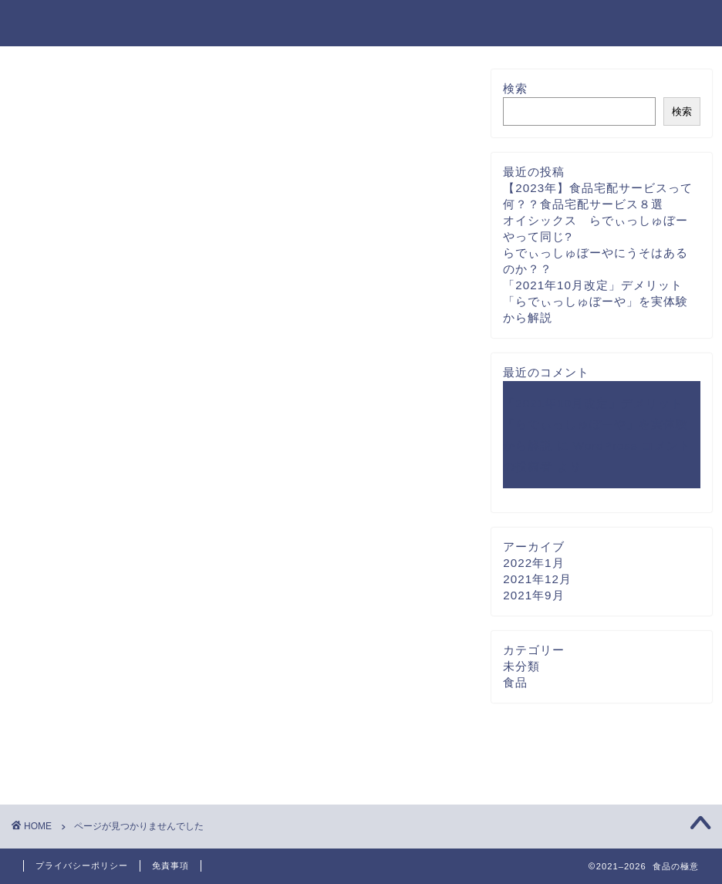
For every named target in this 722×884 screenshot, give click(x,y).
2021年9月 (533, 595)
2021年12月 (537, 578)
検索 (515, 88)
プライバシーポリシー (81, 865)
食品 (75, 761)
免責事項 (170, 865)
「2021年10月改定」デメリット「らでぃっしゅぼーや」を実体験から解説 (595, 301)
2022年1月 (533, 562)
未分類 (81, 740)
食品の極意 (64, 22)
